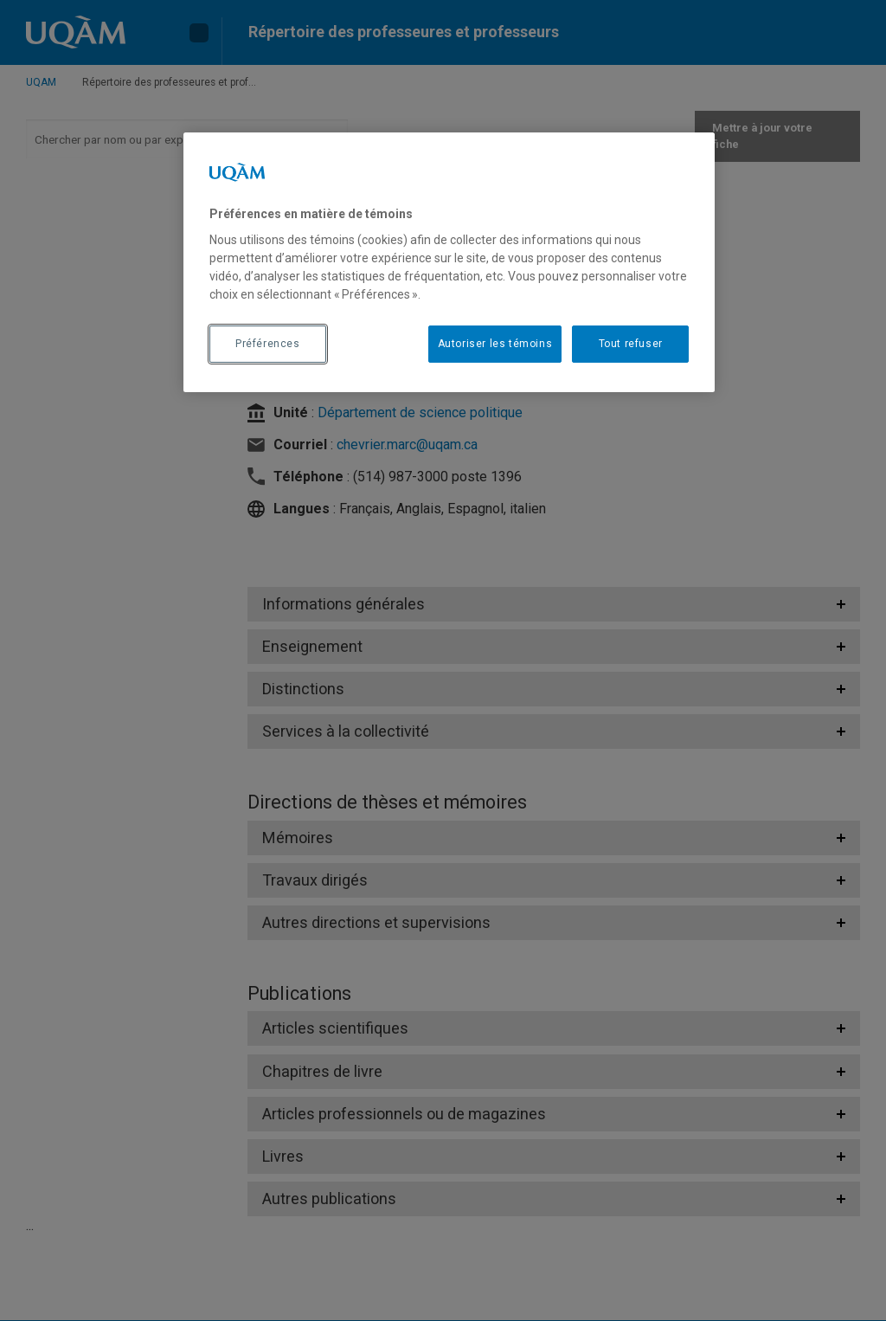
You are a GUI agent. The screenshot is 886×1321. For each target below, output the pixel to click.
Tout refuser (631, 344)
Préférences (267, 344)
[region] (449, 262)
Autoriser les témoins (495, 344)
